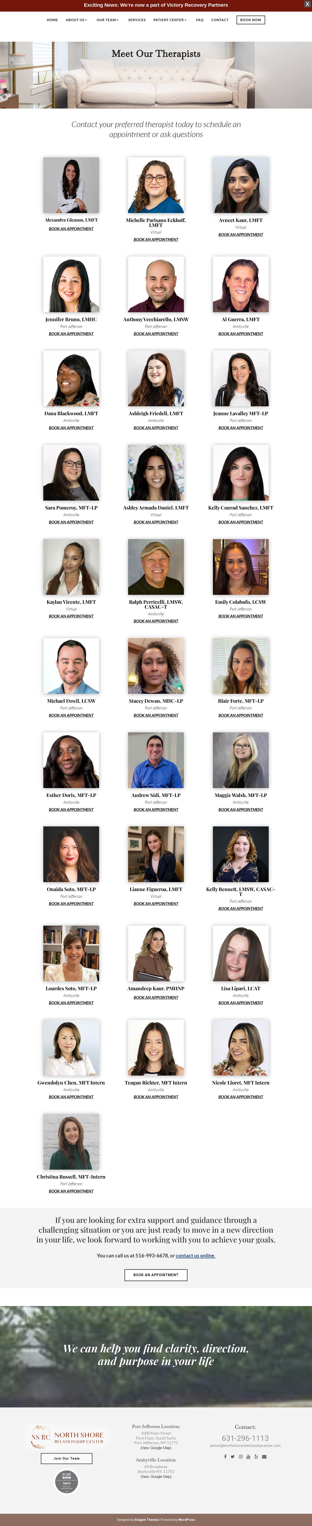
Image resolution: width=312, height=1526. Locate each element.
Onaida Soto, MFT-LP (71, 889)
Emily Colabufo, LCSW (240, 601)
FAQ (200, 20)
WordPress (186, 1520)
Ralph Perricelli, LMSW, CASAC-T (156, 604)
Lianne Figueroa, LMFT (156, 889)
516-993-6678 (151, 1256)
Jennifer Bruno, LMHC (71, 319)
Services (137, 20)
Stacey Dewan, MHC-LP (156, 700)
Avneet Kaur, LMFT (241, 220)
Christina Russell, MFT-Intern (71, 1176)
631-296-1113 (245, 1438)
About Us (75, 20)
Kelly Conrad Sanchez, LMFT (240, 507)
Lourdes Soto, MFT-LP (71, 988)
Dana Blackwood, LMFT (71, 413)
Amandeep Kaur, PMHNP (155, 988)
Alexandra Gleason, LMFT (71, 220)
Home (52, 20)
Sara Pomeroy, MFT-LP (71, 507)
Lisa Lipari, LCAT (240, 988)
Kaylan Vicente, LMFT (71, 601)
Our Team (106, 20)
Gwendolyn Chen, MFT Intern (71, 1082)
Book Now (250, 20)
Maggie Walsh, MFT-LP (241, 795)
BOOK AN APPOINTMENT (71, 228)
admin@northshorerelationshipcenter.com (245, 1446)
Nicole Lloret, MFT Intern (241, 1082)
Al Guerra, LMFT (241, 319)
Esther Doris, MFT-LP (71, 795)
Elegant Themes (147, 1520)
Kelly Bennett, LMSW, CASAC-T (240, 891)
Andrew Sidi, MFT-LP (156, 795)
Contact (220, 20)
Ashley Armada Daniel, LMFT (156, 507)
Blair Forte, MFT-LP (241, 700)
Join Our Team (67, 1458)
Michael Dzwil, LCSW (71, 700)
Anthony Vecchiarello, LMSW (156, 319)
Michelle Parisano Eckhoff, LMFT (156, 222)
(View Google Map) (156, 1448)
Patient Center (169, 20)
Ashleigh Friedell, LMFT (156, 413)
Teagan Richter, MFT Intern (156, 1082)
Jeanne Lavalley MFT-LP (240, 413)
